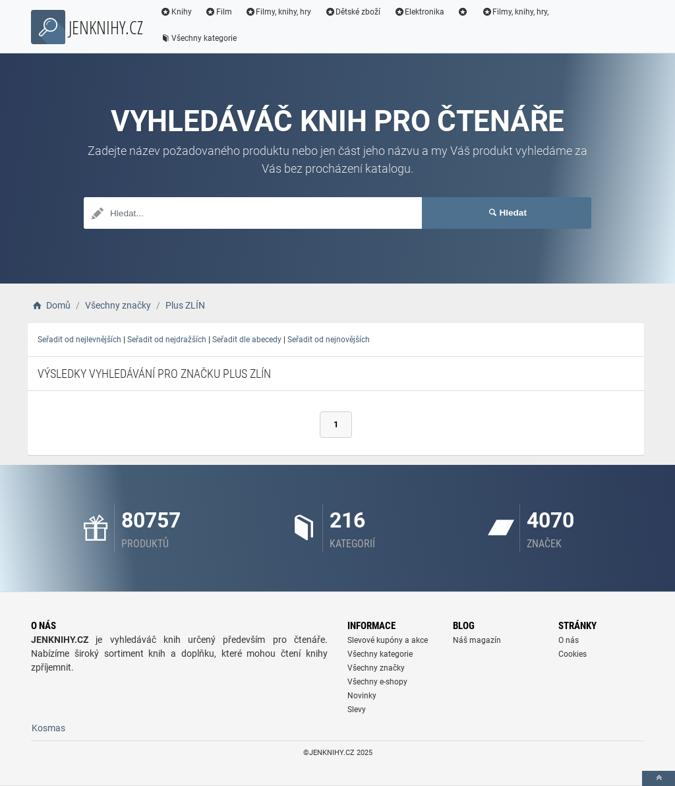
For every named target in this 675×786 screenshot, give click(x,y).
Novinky (361, 695)
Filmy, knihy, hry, (515, 11)
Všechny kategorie (198, 38)
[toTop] (658, 778)
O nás (568, 640)
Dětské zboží (352, 11)
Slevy (356, 709)
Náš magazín (477, 640)
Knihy (176, 11)
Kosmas (48, 728)
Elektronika (419, 11)
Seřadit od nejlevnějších (79, 339)
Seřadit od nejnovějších (328, 339)
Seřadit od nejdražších (166, 339)
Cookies (572, 654)
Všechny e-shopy (377, 681)
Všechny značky (376, 668)
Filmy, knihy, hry (278, 11)
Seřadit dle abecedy (246, 339)
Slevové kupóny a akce (387, 640)
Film (218, 11)
